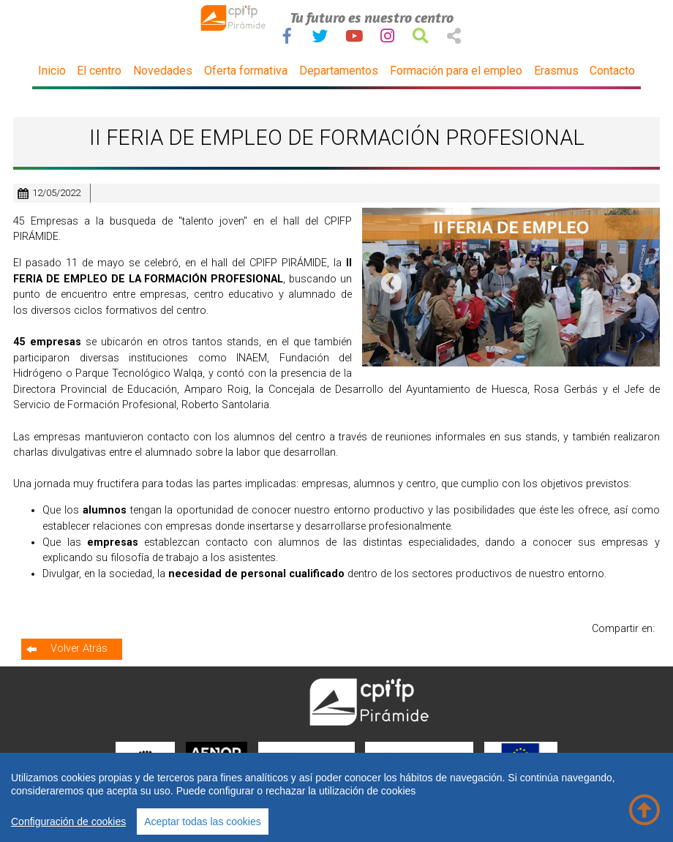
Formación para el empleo (456, 71)
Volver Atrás (79, 648)
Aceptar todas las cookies (202, 821)
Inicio (52, 71)
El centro (99, 71)
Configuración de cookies (68, 821)
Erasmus (556, 71)
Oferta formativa (245, 71)
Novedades (162, 71)
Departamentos (338, 71)
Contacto (612, 71)
